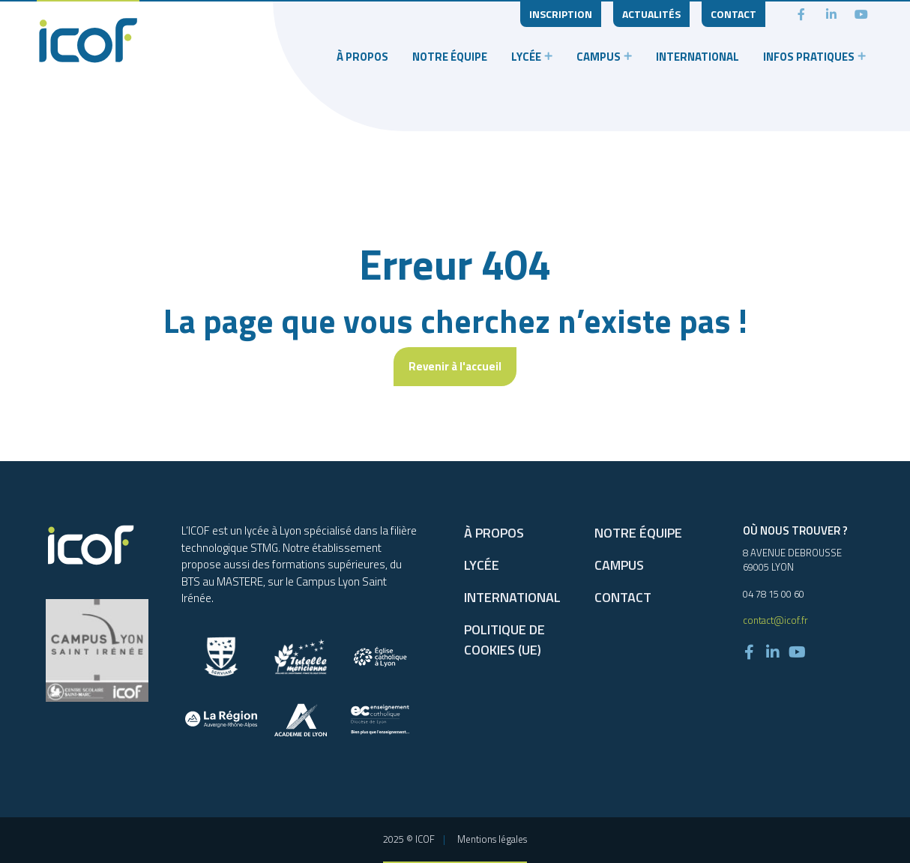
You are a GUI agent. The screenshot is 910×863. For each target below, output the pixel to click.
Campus (598, 56)
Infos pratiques (809, 56)
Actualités (651, 14)
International (697, 56)
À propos (362, 56)
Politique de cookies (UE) (504, 639)
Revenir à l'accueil (455, 366)
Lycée (526, 56)
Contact (733, 14)
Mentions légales (492, 839)
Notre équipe (449, 56)
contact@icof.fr (775, 620)
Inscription (560, 14)
